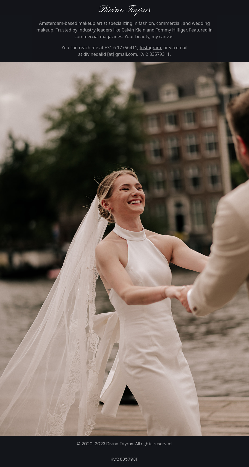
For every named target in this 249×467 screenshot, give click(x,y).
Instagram (150, 47)
